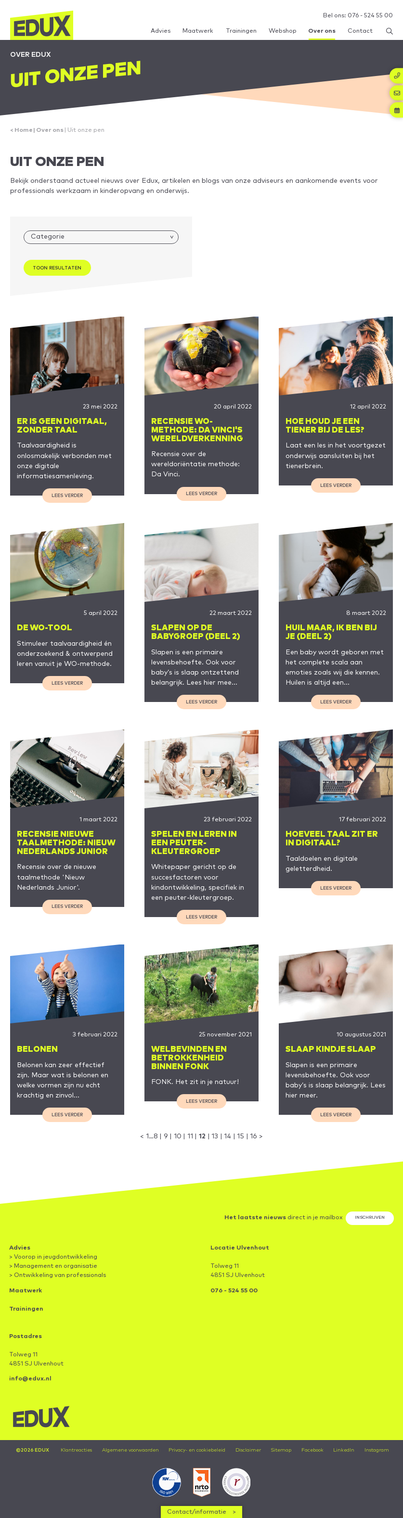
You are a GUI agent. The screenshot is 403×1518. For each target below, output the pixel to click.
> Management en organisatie (53, 1266)
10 (178, 1136)
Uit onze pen (85, 130)
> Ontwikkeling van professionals (57, 1275)
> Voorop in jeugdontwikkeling (53, 1257)
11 (190, 1136)
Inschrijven (370, 1217)
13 (214, 1136)
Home (23, 130)
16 (253, 1136)
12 (202, 1136)
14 (227, 1136)
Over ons (50, 130)
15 (240, 1136)
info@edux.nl (30, 1379)
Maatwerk (25, 1291)
